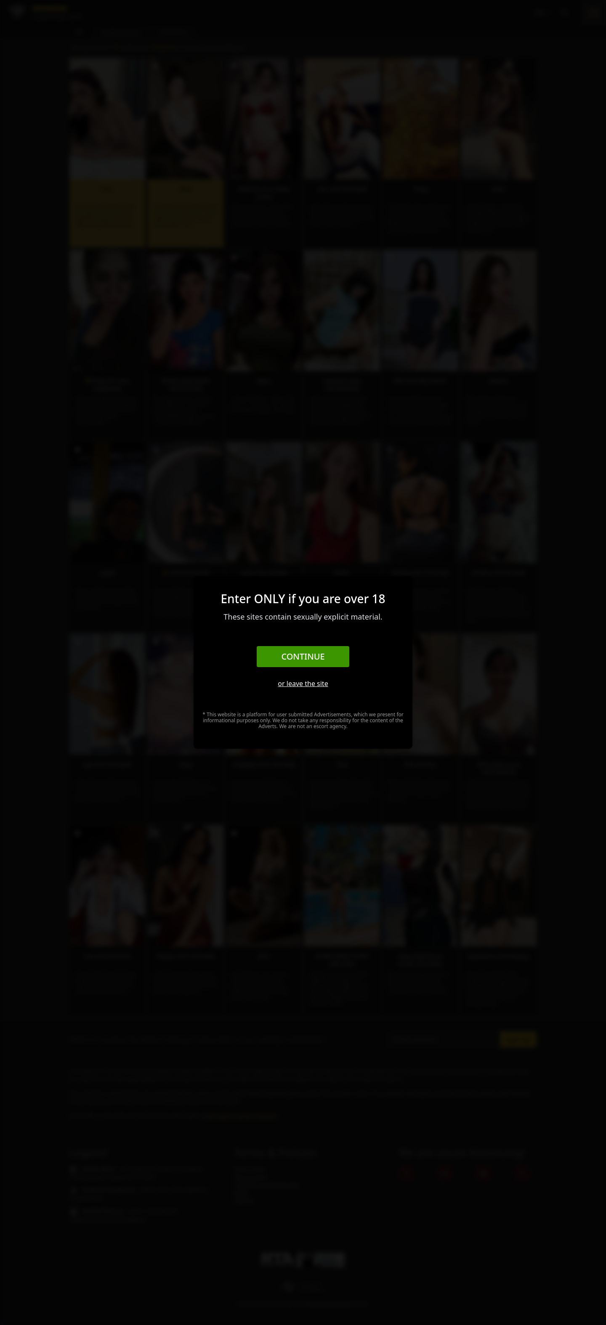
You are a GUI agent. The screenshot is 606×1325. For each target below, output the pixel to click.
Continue (302, 656)
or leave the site (303, 683)
